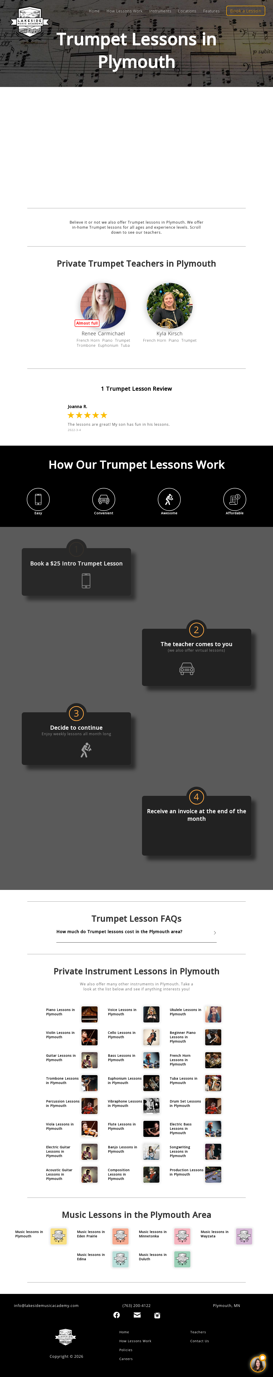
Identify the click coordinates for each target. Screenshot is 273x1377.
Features (211, 11)
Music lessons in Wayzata (215, 1234)
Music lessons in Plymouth (29, 1234)
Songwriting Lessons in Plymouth (180, 1151)
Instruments (160, 11)
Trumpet (122, 340)
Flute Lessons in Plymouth (122, 1126)
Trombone (86, 345)
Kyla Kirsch (170, 333)
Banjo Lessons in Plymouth (122, 1149)
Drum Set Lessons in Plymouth (185, 1103)
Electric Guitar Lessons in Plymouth (58, 1151)
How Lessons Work (124, 11)
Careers (126, 1359)
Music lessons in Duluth (153, 1256)
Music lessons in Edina (91, 1256)
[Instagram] (157, 1315)
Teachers (198, 1332)
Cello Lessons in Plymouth (122, 1034)
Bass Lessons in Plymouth (121, 1057)
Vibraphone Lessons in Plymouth (125, 1103)
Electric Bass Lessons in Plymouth (181, 1128)
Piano (107, 340)
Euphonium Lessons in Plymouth (125, 1080)
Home (94, 11)
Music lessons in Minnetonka (153, 1234)
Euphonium (108, 345)
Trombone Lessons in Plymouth (62, 1080)
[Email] (137, 1315)
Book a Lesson (245, 11)
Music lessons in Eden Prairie (91, 1234)
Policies (126, 1350)
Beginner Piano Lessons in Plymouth (183, 1037)
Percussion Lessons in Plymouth (63, 1103)
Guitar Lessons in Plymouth (61, 1057)
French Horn (88, 340)
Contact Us (199, 1341)
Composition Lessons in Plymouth (119, 1174)
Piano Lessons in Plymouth (60, 1012)
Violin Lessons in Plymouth (60, 1034)
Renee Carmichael (103, 333)
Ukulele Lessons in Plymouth (185, 1012)
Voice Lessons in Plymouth (122, 1012)
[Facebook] (116, 1315)
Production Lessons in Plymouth (187, 1172)
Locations (187, 11)
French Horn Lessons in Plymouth (180, 1059)
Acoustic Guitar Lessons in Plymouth (59, 1174)
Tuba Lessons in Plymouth (183, 1080)
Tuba (125, 345)
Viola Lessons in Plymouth (60, 1126)
